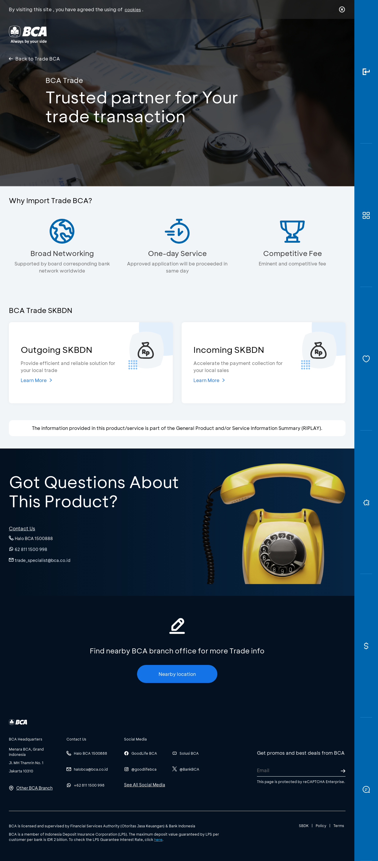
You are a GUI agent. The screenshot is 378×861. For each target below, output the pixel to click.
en (340, 34)
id (330, 34)
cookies (133, 9)
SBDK (304, 825)
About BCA (211, 34)
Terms (338, 825)
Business (169, 34)
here (158, 839)
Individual (130, 34)
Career (251, 34)
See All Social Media (144, 784)
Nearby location (177, 674)
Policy (321, 825)
